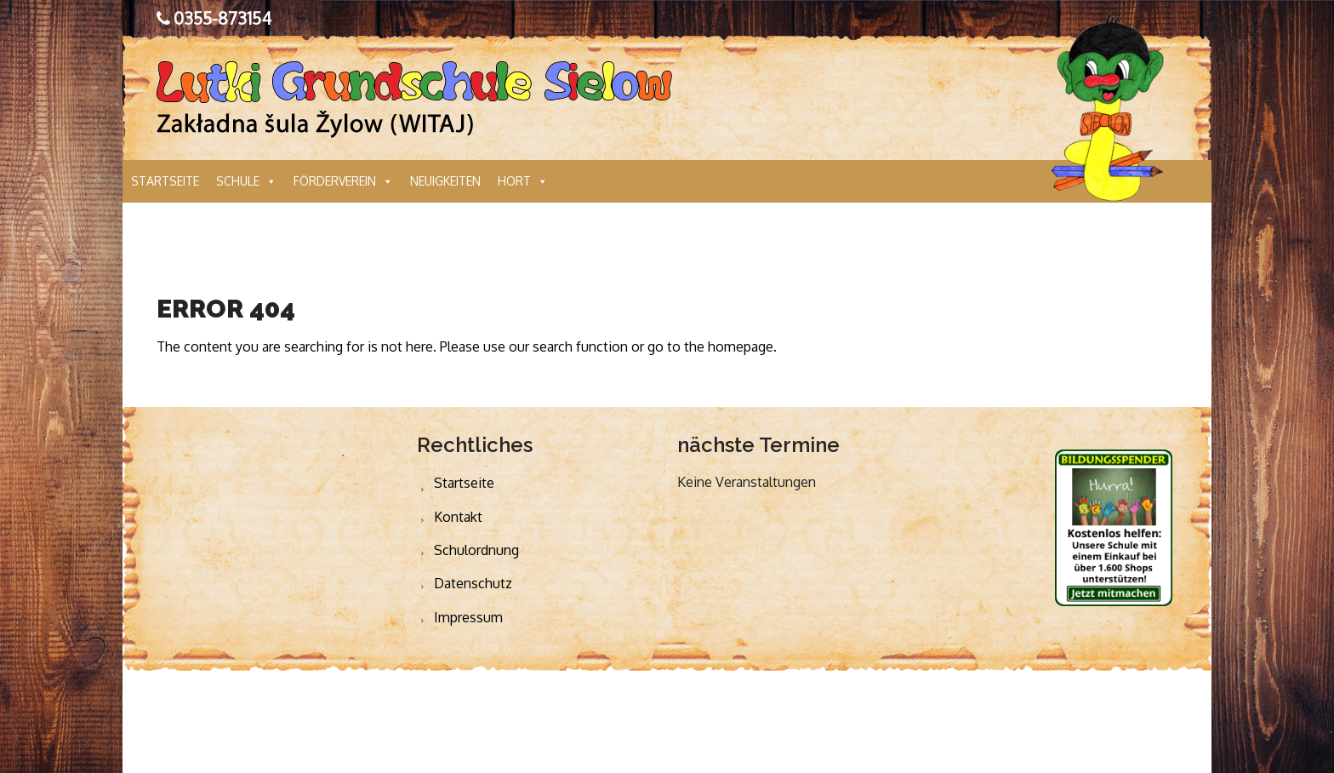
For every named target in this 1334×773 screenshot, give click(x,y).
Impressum (468, 617)
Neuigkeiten (445, 181)
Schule (246, 181)
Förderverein (343, 181)
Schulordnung (476, 549)
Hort (523, 181)
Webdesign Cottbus (876, 721)
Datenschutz (473, 583)
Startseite (165, 181)
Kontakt (458, 516)
